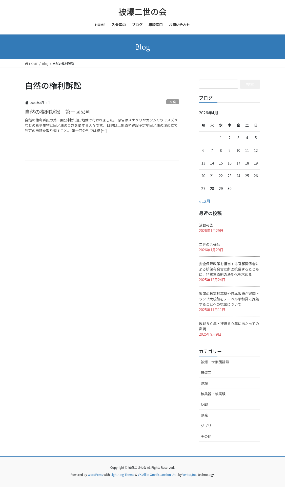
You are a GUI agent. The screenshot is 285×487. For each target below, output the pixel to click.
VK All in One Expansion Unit (158, 474)
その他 (206, 436)
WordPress (95, 474)
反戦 (204, 404)
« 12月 (204, 201)
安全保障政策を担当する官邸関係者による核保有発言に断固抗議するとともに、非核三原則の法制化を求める (229, 269)
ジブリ (206, 425)
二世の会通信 (209, 244)
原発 (173, 101)
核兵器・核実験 (213, 393)
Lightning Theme (122, 474)
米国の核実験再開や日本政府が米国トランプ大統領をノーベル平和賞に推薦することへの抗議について (229, 299)
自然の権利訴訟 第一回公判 (58, 111)
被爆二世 (208, 372)
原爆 (204, 383)
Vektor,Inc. (189, 474)
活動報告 (206, 225)
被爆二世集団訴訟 (215, 361)
